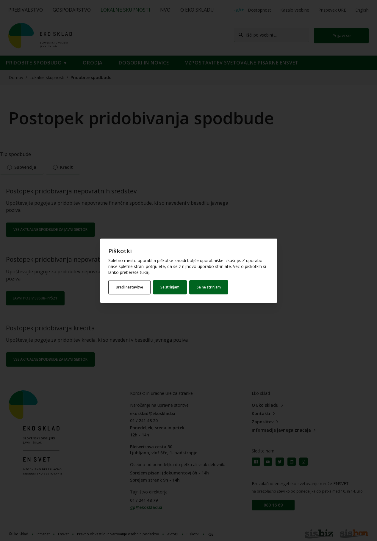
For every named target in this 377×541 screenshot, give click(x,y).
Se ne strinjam (209, 287)
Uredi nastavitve (129, 287)
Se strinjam (169, 287)
